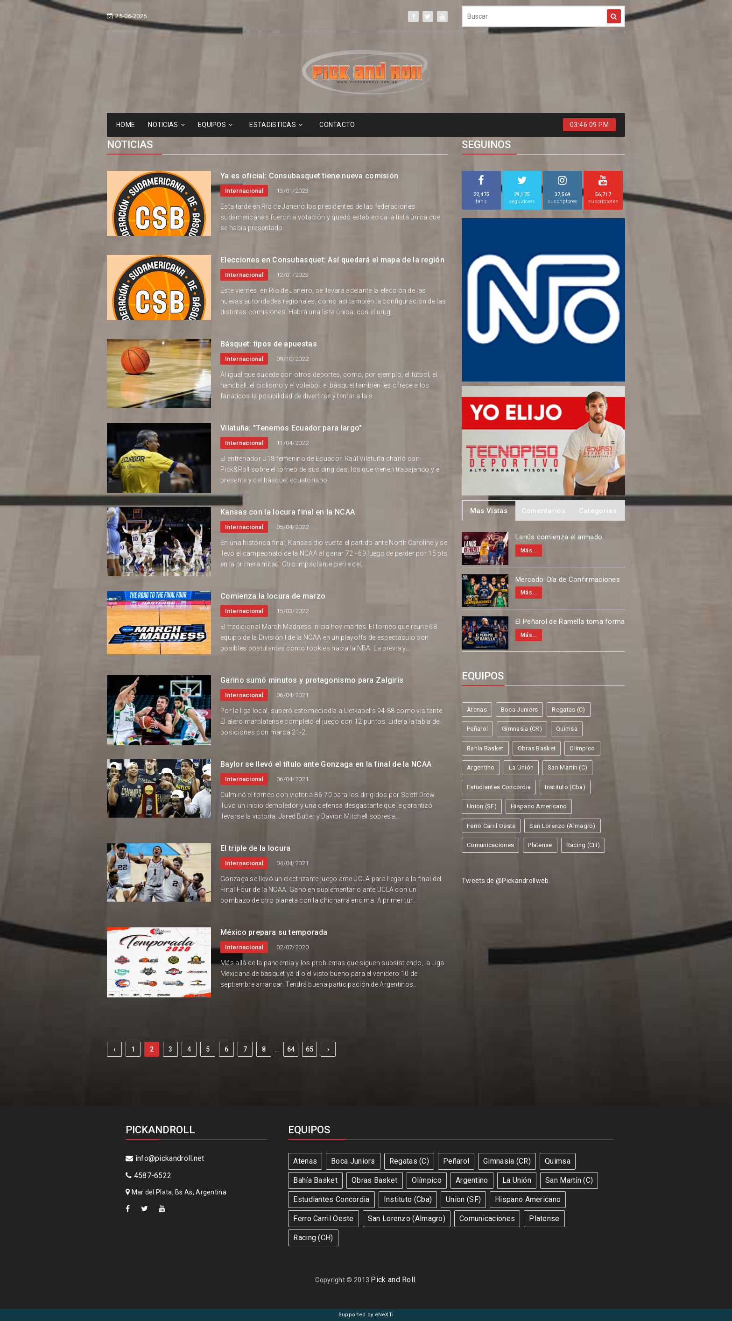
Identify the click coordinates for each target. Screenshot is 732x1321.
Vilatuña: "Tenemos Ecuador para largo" (291, 428)
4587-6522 (148, 1175)
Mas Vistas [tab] (489, 511)
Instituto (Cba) (565, 787)
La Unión (521, 767)
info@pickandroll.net (165, 1158)
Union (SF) (482, 806)
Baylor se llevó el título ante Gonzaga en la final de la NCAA (325, 764)
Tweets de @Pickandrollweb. (506, 880)
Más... (529, 550)
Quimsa (566, 728)
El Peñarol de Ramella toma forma (570, 621)
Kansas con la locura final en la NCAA (287, 512)
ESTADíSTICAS (276, 124)
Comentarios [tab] (543, 511)
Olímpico (582, 748)
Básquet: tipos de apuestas (268, 343)
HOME (125, 124)
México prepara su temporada (273, 932)
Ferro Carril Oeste (491, 825)
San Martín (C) (567, 767)
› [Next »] (328, 1049)
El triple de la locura (255, 848)
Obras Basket (537, 748)
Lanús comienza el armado (558, 537)
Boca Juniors (519, 709)
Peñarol (477, 728)
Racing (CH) (583, 844)
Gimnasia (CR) (522, 728)
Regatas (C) (568, 709)
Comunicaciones (490, 844)
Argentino (481, 767)
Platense (540, 844)
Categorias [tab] (598, 511)
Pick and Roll (393, 1279)
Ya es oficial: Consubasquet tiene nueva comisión (309, 175)
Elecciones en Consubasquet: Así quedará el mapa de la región (332, 259)
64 (291, 1049)
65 (310, 1049)
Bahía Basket (485, 748)
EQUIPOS (215, 124)
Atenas (477, 709)
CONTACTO (337, 124)
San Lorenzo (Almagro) (562, 825)
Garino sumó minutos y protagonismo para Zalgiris (311, 680)
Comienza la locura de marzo (272, 596)
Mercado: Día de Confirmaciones (567, 579)
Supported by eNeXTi (366, 1315)
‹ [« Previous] (114, 1049)
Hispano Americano (539, 806)
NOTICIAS (166, 124)
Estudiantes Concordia (499, 787)
